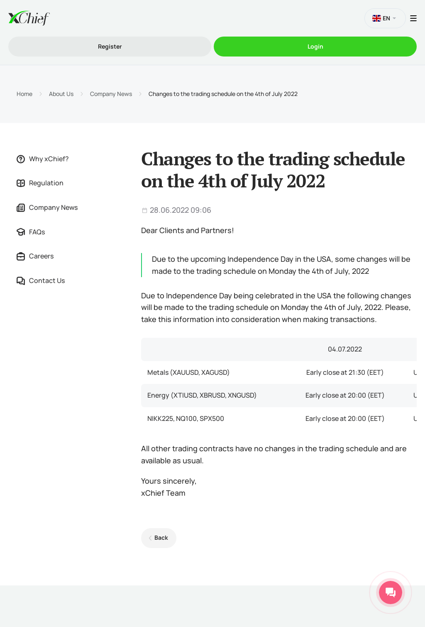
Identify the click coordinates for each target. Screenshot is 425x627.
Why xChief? (43, 158)
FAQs (31, 231)
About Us (61, 94)
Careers (35, 256)
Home (24, 94)
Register (110, 46)
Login (315, 46)
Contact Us (41, 280)
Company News (111, 94)
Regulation (40, 182)
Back (161, 537)
